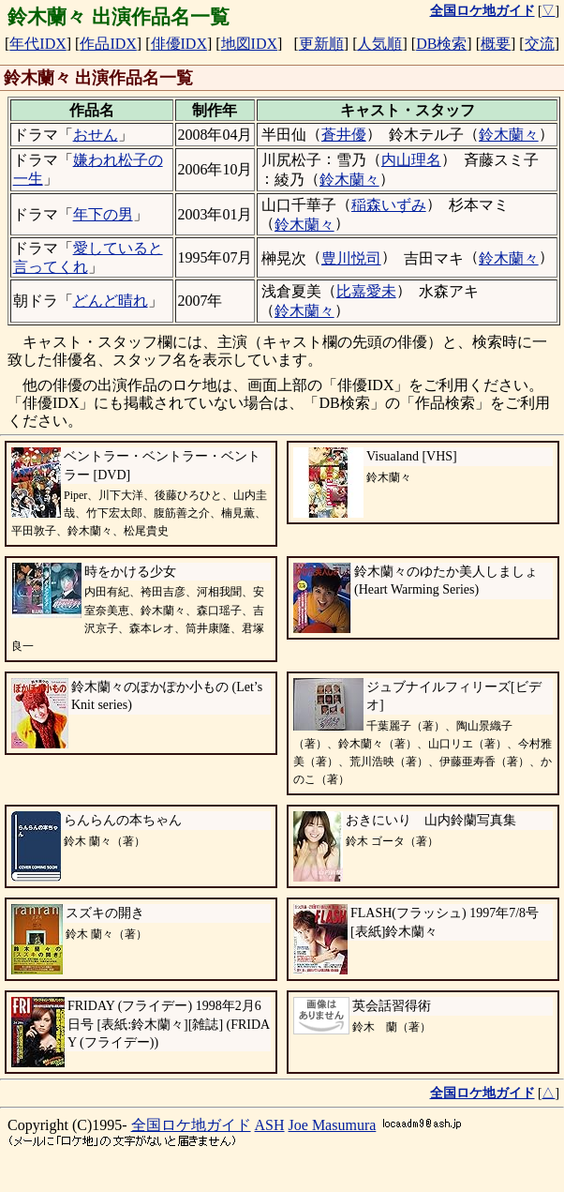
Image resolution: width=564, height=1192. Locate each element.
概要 (496, 44)
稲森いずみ (388, 205)
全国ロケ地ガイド (191, 1125)
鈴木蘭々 (509, 135)
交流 (540, 44)
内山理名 (411, 160)
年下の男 (103, 214)
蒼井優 (343, 135)
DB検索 (441, 44)
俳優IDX (179, 44)
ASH (270, 1125)
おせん (95, 135)
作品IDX (108, 44)
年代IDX (37, 44)
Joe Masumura (333, 1125)
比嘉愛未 (366, 291)
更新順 (321, 44)
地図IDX (249, 44)
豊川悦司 (351, 258)
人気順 (379, 44)
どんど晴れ (110, 301)
